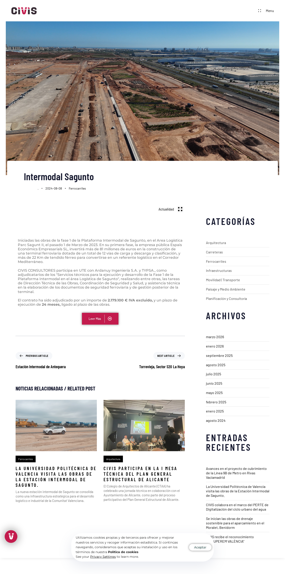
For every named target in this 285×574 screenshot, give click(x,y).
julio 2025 (213, 374)
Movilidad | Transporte (223, 280)
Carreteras (214, 252)
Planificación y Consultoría (226, 298)
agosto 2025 (215, 365)
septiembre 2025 (219, 355)
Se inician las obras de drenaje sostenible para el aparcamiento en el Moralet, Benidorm (235, 523)
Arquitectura (216, 243)
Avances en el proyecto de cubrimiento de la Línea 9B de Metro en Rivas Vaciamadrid (236, 472)
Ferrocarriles (77, 188)
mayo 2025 (214, 392)
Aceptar (200, 547)
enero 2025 (215, 411)
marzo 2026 (215, 337)
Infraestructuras (219, 270)
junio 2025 (214, 383)
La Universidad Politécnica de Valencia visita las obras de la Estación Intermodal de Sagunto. (237, 490)
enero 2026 (215, 346)
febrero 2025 (216, 402)
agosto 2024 (216, 420)
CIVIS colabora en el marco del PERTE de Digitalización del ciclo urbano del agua (237, 507)
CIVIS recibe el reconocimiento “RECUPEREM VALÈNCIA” (230, 539)
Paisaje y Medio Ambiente (225, 289)
